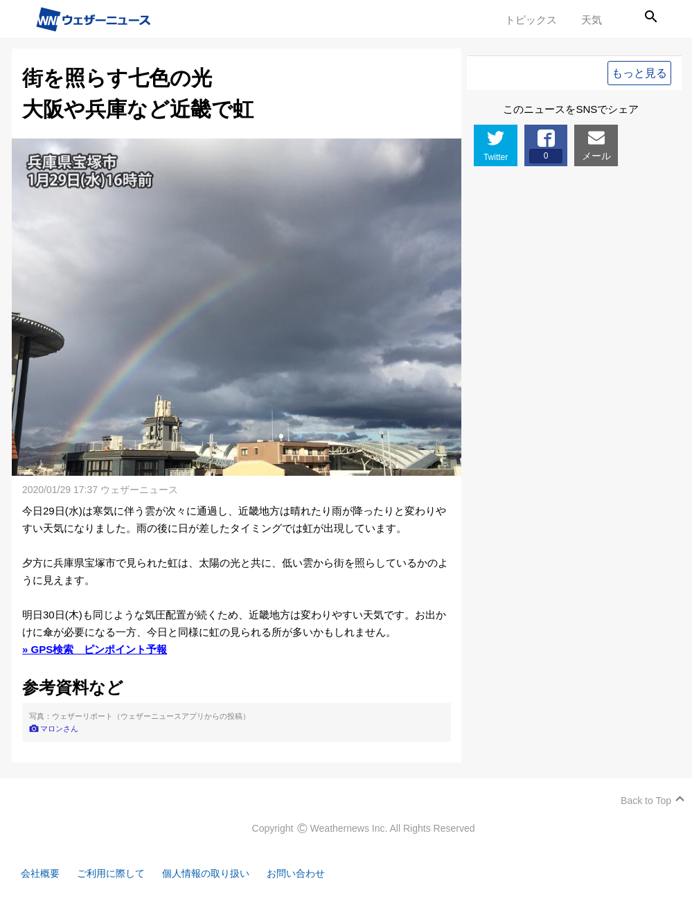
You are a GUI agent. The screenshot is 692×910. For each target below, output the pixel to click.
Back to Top (646, 800)
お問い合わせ (312, 874)
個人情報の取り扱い (216, 874)
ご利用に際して (116, 874)
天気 (591, 20)
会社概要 (41, 874)
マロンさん (59, 728)
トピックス (531, 20)
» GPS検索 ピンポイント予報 (94, 649)
